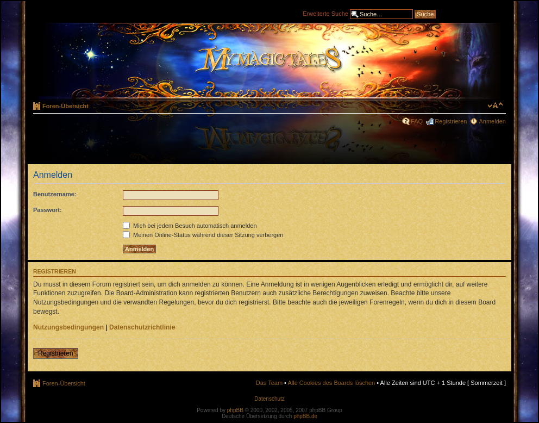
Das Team (269, 383)
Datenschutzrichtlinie (142, 327)
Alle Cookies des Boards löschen (331, 383)
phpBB (235, 410)
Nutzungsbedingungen (68, 327)
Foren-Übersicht (65, 106)
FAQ (417, 121)
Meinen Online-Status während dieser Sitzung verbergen (203, 235)
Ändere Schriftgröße (495, 105)
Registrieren (451, 121)
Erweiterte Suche (325, 13)
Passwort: (47, 210)
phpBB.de (305, 416)
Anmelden (492, 121)
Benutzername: (54, 194)
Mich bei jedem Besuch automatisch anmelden (190, 225)
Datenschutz (269, 399)
